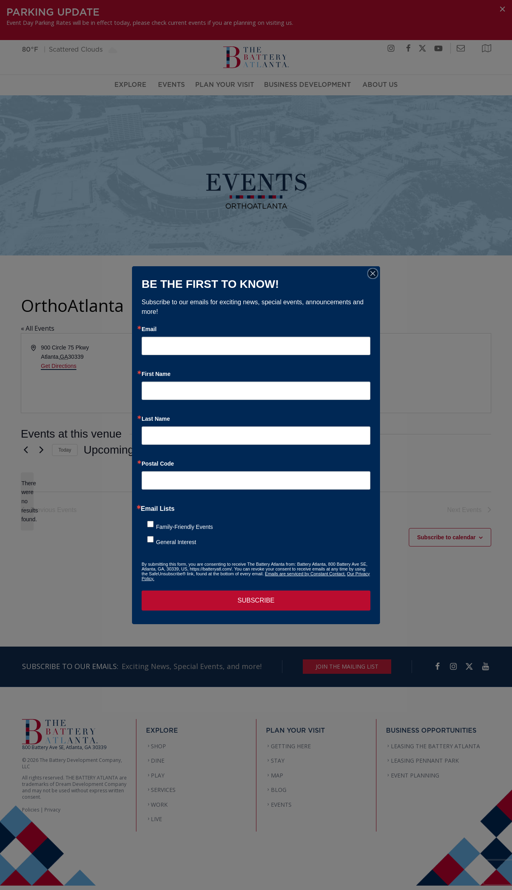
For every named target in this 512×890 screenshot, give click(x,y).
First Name (156, 374)
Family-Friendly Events (184, 527)
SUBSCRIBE (256, 600)
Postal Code (158, 463)
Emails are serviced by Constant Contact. (305, 573)
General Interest (176, 542)
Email (149, 329)
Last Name (156, 419)
